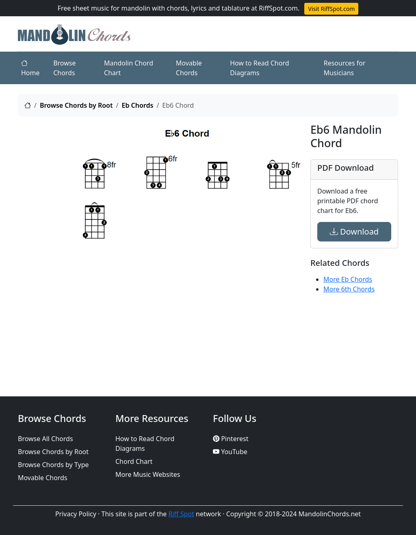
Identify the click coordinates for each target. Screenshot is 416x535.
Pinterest (230, 438)
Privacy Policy (75, 513)
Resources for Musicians (345, 68)
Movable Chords (189, 68)
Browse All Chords (45, 438)
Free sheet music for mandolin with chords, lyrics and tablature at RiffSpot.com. (179, 8)
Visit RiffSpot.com (331, 9)
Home (30, 68)
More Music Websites (147, 474)
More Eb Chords (347, 279)
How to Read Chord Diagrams (259, 68)
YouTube (230, 451)
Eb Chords (137, 105)
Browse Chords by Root (76, 105)
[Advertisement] (45, 245)
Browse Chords (64, 68)
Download (354, 231)
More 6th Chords (349, 289)
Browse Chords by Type (53, 464)
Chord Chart (133, 461)
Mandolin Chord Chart (128, 68)
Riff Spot (181, 513)
